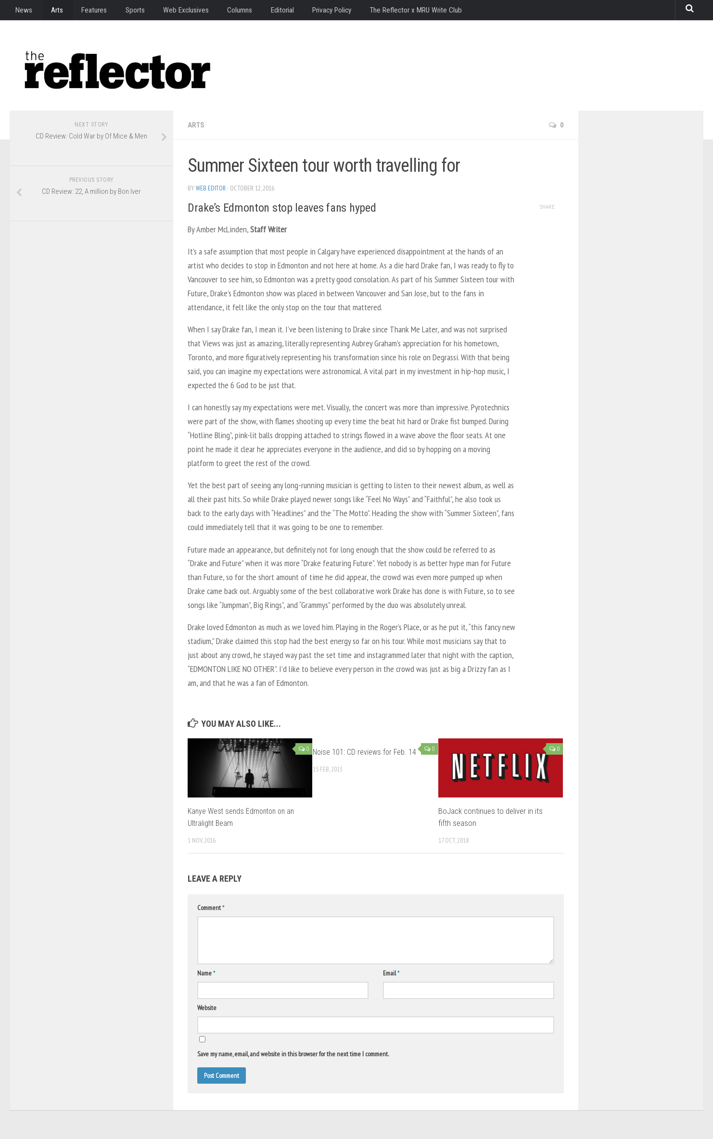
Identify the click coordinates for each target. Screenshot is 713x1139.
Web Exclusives (170, 11)
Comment (210, 907)
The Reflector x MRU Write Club (391, 11)
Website (206, 1007)
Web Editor (211, 188)
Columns (221, 11)
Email (391, 973)
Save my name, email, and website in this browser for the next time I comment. (293, 1054)
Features (85, 11)
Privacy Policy (307, 11)
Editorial (260, 11)
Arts (50, 11)
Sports (122, 11)
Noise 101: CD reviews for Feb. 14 (366, 752)
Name (206, 973)
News (22, 11)
